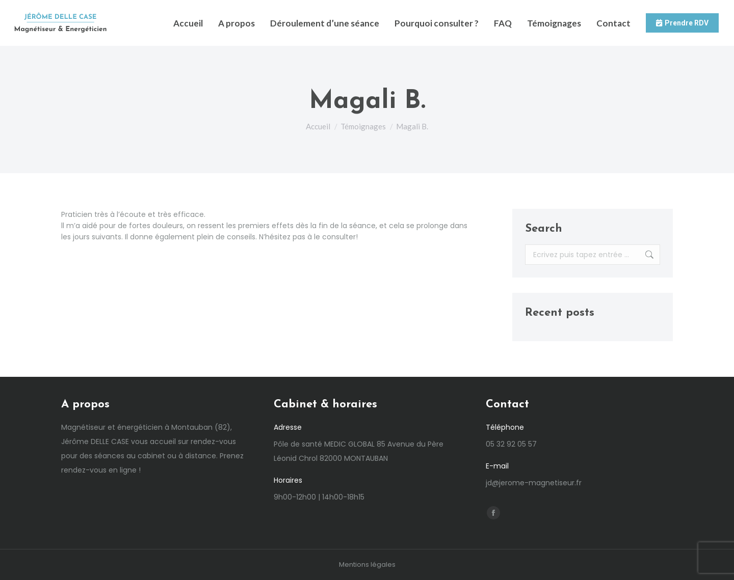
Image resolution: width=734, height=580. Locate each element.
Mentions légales (367, 564)
